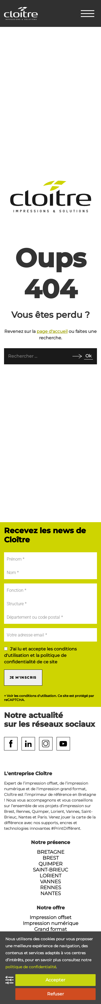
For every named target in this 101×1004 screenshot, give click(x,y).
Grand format (50, 929)
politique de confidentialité (30, 966)
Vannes (50, 882)
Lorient (50, 876)
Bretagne (50, 852)
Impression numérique (50, 923)
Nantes (50, 893)
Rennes (50, 888)
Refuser (55, 993)
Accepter (55, 979)
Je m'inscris (23, 677)
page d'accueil (52, 331)
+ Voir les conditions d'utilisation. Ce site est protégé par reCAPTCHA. (49, 698)
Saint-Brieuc (50, 870)
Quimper (50, 864)
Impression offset (50, 917)
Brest (51, 858)
